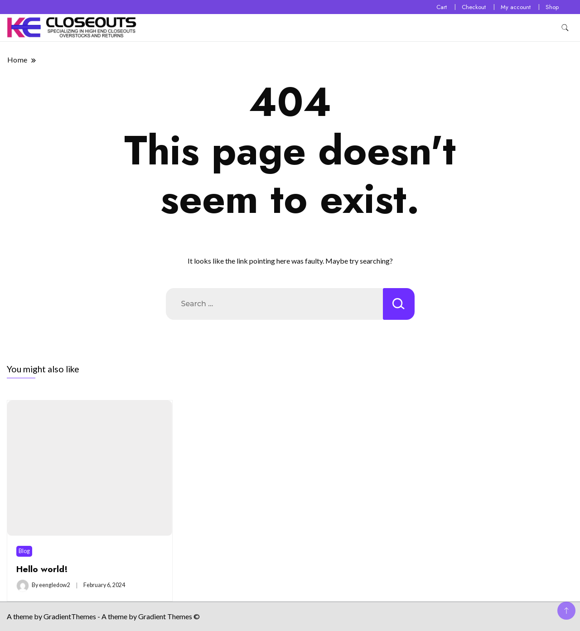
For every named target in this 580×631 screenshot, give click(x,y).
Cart (441, 7)
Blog (24, 551)
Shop (552, 7)
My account (516, 7)
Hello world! (42, 569)
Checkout (474, 7)
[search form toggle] (565, 27)
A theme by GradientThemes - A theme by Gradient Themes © (103, 616)
